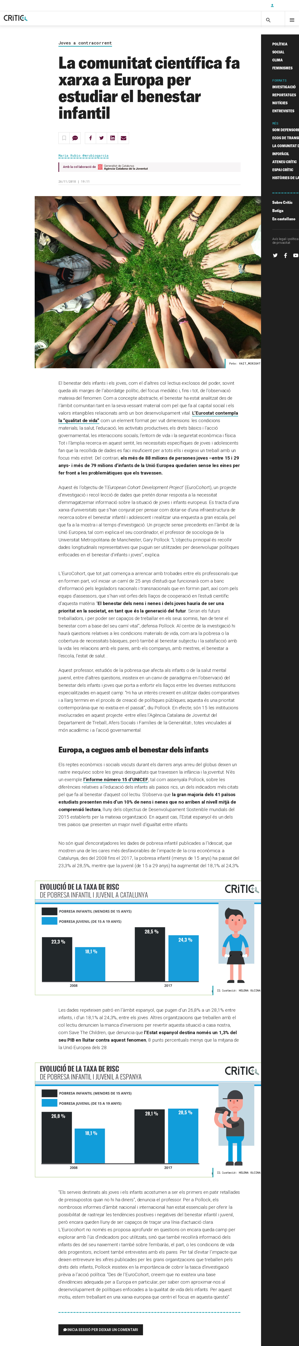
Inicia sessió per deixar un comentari (102, 1335)
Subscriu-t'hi (250, 5)
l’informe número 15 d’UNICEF (115, 784)
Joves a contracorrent (85, 47)
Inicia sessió (284, 5)
